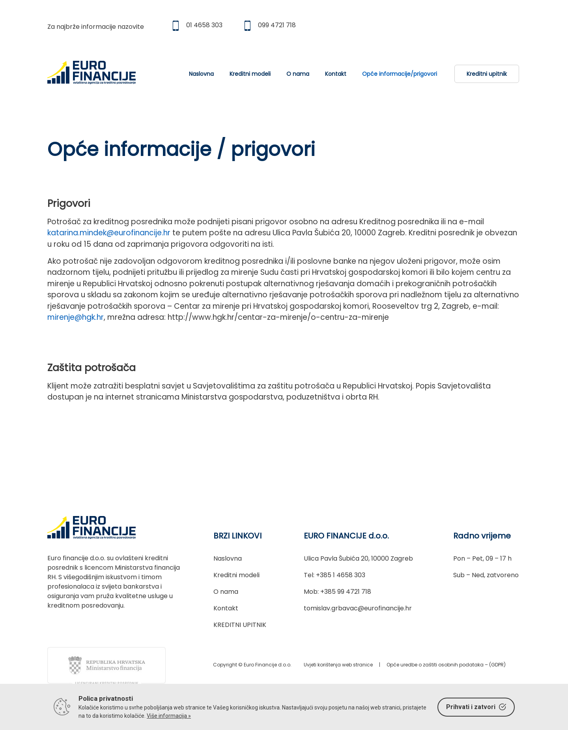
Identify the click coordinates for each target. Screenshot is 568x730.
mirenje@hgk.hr (75, 317)
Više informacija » (169, 716)
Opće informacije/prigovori (399, 74)
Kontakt (335, 74)
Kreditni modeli (250, 74)
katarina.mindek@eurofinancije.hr (108, 232)
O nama (297, 74)
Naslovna (201, 74)
